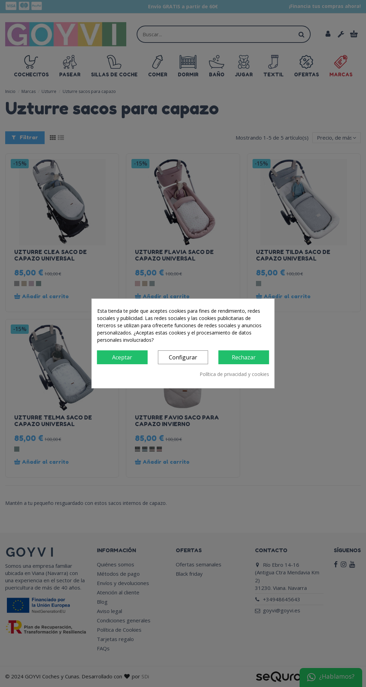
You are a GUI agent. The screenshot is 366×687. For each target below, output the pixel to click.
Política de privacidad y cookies (234, 374)
